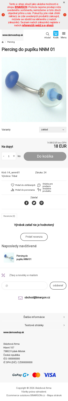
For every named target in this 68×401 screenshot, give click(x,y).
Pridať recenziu (34, 236)
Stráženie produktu (47, 189)
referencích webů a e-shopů (37, 25)
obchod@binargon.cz (37, 297)
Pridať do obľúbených (25, 185)
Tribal (14, 176)
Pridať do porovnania (25, 190)
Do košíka (45, 156)
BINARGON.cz (37, 395)
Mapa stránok (54, 395)
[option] (34, 89)
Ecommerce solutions (18, 395)
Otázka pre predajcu (48, 185)
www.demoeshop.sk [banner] (12, 35)
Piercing (11, 42)
